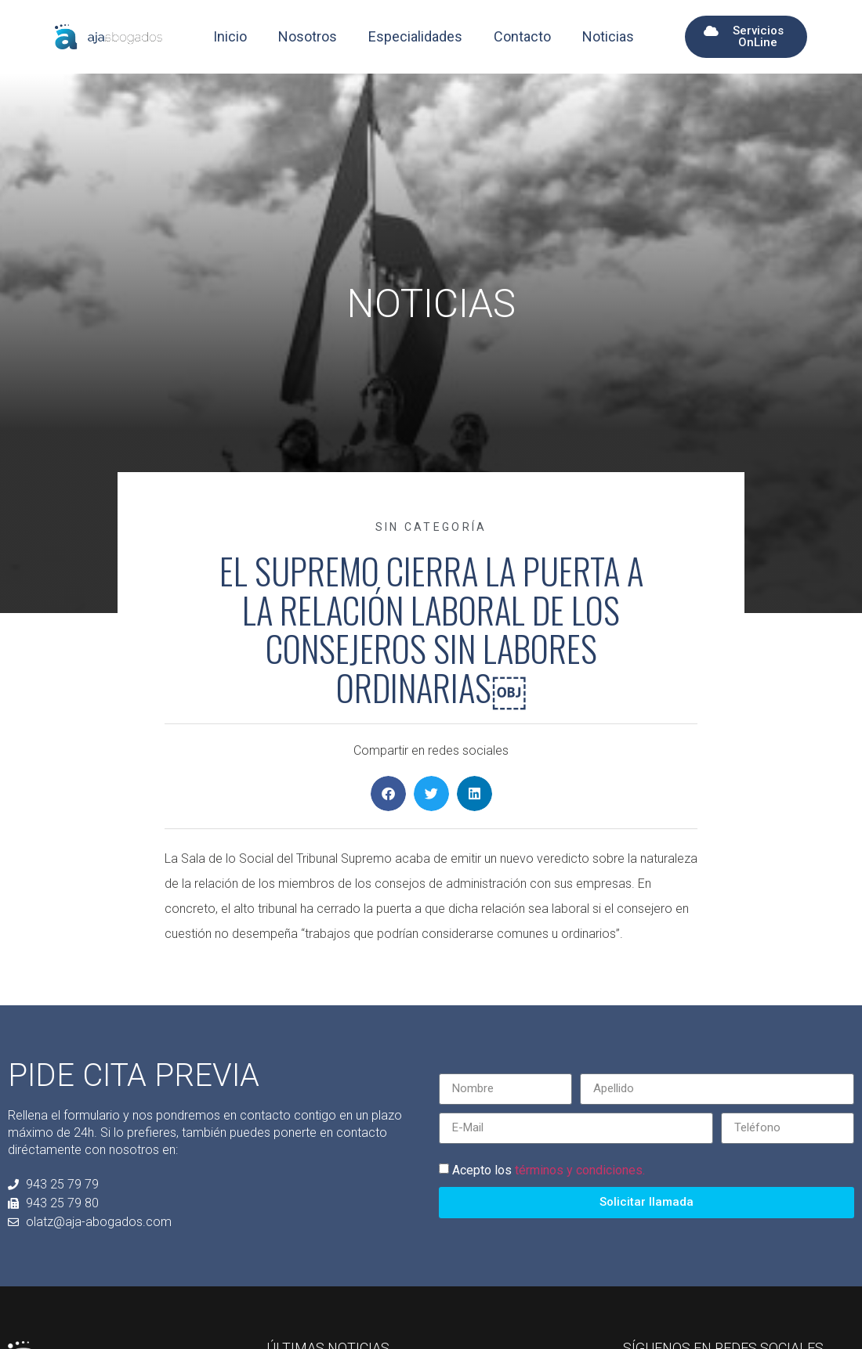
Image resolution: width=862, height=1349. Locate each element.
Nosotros (307, 36)
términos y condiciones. (580, 1169)
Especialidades (415, 36)
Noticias (608, 36)
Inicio (230, 36)
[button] (388, 793)
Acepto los (548, 1169)
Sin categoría (431, 527)
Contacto (522, 36)
